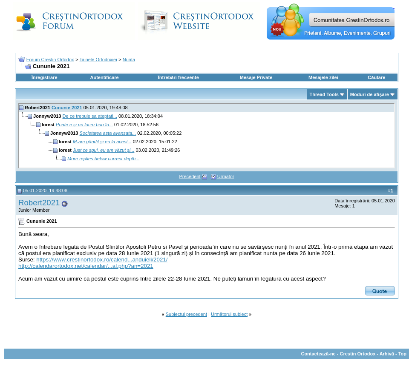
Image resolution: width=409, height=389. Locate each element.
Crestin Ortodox (358, 353)
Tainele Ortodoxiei (98, 59)
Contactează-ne (318, 353)
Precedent (189, 176)
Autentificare (104, 77)
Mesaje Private (256, 77)
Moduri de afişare (369, 94)
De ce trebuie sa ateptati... (90, 116)
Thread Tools (324, 94)
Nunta (129, 59)
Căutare (376, 77)
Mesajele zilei (323, 77)
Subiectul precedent (186, 314)
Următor (225, 176)
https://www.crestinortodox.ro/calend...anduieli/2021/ (101, 259)
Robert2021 (39, 202)
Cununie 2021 (67, 107)
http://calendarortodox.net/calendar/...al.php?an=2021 (85, 266)
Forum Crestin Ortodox (50, 59)
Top (402, 353)
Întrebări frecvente (178, 77)
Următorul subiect (229, 314)
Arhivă (387, 353)
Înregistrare (45, 77)
